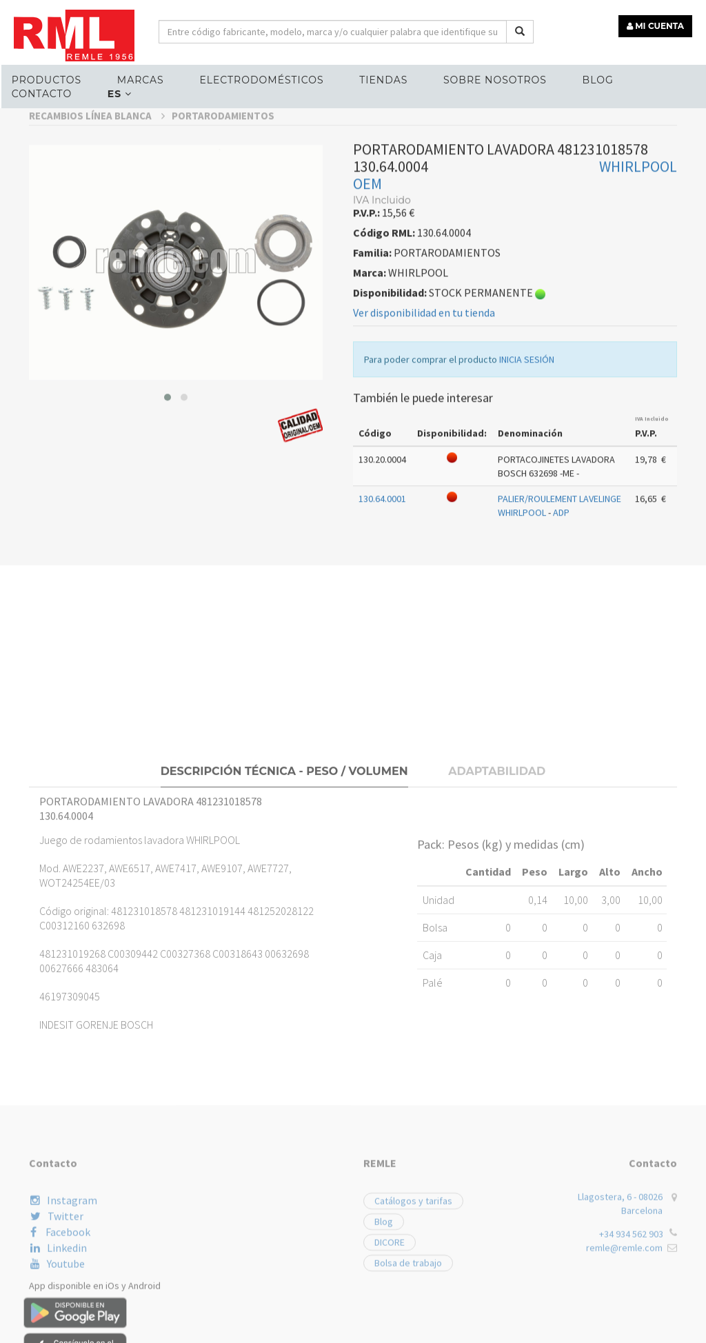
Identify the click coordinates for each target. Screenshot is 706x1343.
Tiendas (383, 80)
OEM (367, 353)
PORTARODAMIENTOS (223, 285)
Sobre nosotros (495, 80)
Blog (598, 80)
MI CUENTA (655, 26)
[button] (167, 567)
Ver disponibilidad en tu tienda (424, 482)
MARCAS (140, 80)
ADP (561, 683)
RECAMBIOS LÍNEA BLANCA (97, 285)
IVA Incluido (652, 588)
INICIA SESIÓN (526, 529)
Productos (46, 80)
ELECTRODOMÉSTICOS (261, 80)
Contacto (42, 94)
